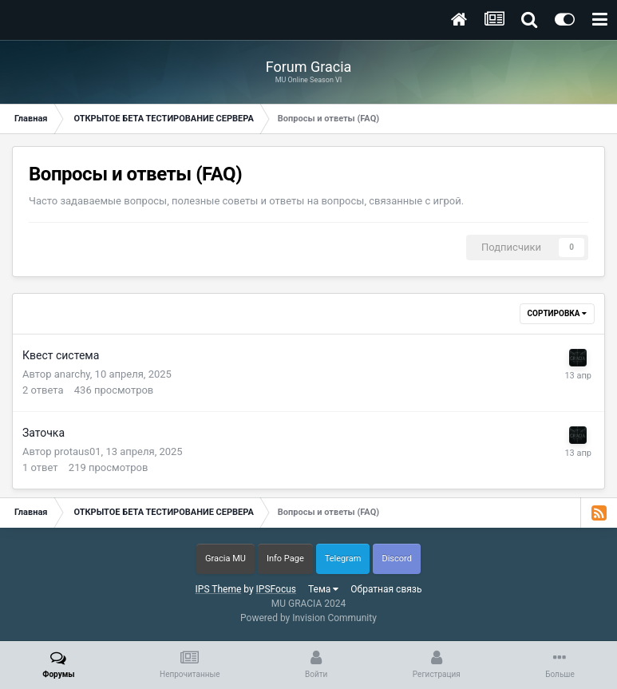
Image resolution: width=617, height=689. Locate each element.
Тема (323, 589)
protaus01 (77, 451)
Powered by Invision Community (308, 618)
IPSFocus (276, 589)
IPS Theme (219, 589)
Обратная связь (385, 589)
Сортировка (557, 313)
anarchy (72, 374)
